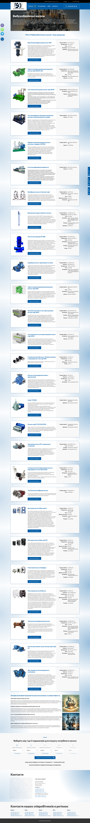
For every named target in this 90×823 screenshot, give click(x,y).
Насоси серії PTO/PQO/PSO (37, 424)
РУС (76, 1)
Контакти (55, 6)
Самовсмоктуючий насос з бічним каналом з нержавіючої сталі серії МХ (42, 357)
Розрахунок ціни (89, 169)
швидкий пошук (89, 190)
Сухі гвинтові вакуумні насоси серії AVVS (41, 89)
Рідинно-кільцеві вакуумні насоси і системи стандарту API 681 (39, 143)
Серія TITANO (32, 400)
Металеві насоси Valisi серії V (37, 508)
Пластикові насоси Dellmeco (37, 591)
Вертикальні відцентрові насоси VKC (40, 43)
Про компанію (42, 6)
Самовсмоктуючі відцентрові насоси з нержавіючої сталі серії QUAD (40, 468)
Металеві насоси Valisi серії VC (38, 540)
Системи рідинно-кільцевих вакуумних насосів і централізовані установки (40, 116)
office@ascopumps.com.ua (52, 1)
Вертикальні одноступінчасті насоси (39, 213)
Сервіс (49, 6)
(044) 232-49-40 (72, 6)
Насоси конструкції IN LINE (36, 236)
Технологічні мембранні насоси (38, 490)
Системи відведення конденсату (38, 167)
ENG (78, 1)
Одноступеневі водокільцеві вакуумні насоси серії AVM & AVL (40, 70)
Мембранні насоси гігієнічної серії (39, 192)
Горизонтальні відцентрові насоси (39, 621)
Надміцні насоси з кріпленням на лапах (40, 263)
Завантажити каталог (89, 180)
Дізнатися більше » (34, 59)
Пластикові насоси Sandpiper (37, 568)
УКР (73, 1)
